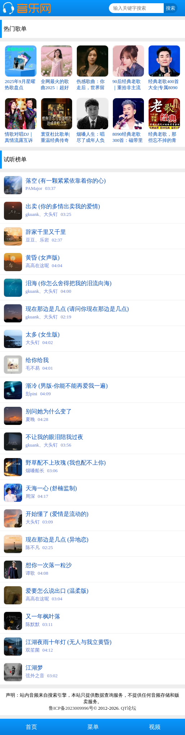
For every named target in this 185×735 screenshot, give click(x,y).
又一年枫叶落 (43, 616)
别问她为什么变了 (49, 411)
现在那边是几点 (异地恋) (57, 539)
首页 (30, 727)
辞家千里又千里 (46, 232)
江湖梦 (34, 668)
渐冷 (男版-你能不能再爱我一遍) (67, 386)
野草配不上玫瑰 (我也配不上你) (66, 463)
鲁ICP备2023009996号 (71, 708)
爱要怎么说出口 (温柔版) (57, 591)
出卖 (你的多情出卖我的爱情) (63, 206)
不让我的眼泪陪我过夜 (54, 437)
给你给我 (37, 360)
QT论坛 (128, 708)
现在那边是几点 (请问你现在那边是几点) (77, 309)
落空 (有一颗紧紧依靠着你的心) (66, 181)
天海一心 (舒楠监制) (51, 488)
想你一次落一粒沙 (49, 565)
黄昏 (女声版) (43, 258)
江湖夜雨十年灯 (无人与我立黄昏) (69, 642)
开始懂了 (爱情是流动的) (57, 514)
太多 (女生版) (43, 334)
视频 (153, 727)
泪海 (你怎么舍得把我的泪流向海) (69, 283)
